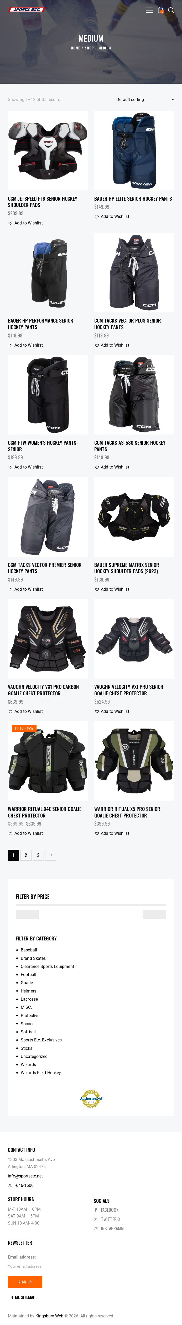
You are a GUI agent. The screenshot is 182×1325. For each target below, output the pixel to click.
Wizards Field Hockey (41, 1072)
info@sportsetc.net (25, 1176)
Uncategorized (34, 1056)
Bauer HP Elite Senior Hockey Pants (133, 198)
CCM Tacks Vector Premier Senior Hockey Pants (45, 567)
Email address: (22, 1257)
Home (75, 48)
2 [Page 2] (26, 855)
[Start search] (171, 10)
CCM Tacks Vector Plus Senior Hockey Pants (127, 323)
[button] (149, 10)
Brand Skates (33, 958)
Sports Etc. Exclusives (41, 1040)
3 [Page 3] (38, 855)
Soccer (27, 1023)
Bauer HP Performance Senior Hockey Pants (40, 323)
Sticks (26, 1048)
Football (28, 974)
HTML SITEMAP (23, 1297)
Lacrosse (29, 999)
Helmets (28, 991)
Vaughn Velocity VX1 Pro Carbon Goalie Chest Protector (43, 689)
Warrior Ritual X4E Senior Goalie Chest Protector (44, 811)
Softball (28, 1031)
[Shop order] (145, 100)
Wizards (28, 1064)
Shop (89, 48)
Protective (30, 1015)
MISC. (26, 1007)
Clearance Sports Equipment (47, 966)
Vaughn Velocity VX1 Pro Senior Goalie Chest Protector (128, 689)
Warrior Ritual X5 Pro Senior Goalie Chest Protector (127, 811)
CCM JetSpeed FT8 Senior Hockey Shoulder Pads (42, 201)
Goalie (27, 982)
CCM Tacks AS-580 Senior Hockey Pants (129, 445)
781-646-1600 (21, 1185)
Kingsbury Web (49, 1316)
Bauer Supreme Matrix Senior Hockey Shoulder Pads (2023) (126, 567)
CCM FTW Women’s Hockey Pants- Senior (43, 445)
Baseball (29, 950)
